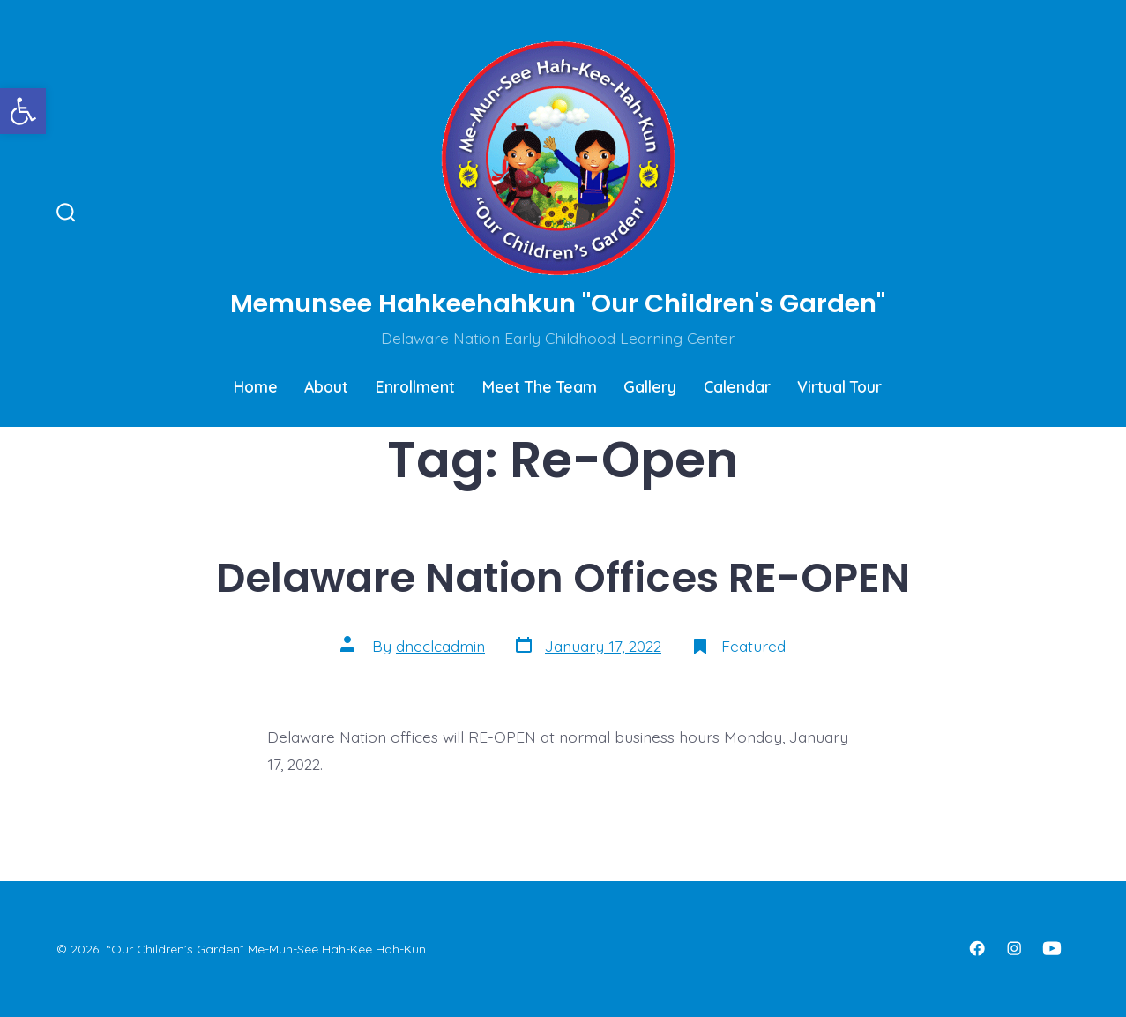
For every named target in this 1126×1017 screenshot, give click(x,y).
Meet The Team (539, 386)
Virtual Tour (839, 386)
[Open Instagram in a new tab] (1014, 948)
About (326, 386)
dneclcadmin (440, 645)
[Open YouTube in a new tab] (1052, 948)
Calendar (737, 386)
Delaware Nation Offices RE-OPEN (563, 577)
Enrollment (415, 386)
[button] (23, 111)
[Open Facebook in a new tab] (977, 948)
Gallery (649, 386)
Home (256, 386)
